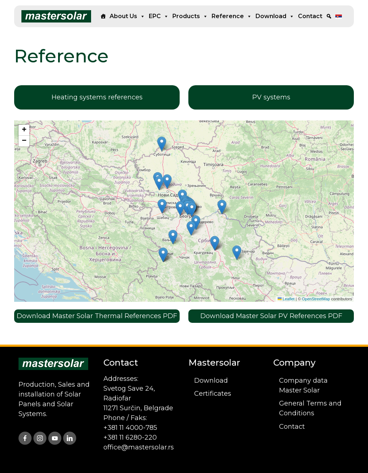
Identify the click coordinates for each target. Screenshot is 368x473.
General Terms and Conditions (310, 408)
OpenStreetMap (316, 299)
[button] (180, 208)
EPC (159, 16)
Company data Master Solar (303, 385)
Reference (232, 16)
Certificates (212, 394)
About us (127, 16)
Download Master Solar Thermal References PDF (97, 316)
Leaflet (286, 299)
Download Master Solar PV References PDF (271, 316)
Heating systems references (97, 97)
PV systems (271, 97)
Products (190, 16)
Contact (310, 16)
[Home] (103, 16)
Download (274, 16)
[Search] (329, 16)
